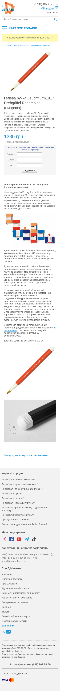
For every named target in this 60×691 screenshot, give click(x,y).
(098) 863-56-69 (46, 4)
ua (8, 631)
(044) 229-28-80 (18, 648)
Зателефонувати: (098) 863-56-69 (30, 664)
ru (3, 631)
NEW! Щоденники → (30, 37)
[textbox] (28, 19)
